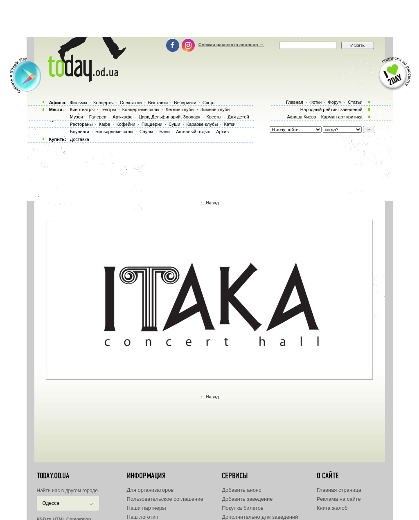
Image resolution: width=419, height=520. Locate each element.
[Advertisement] (209, 18)
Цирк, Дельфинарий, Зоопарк (169, 116)
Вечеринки (185, 102)
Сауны (146, 131)
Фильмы (78, 102)
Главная (294, 102)
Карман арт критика (342, 116)
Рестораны (81, 124)
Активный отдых (193, 131)
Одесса (51, 503)
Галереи (97, 116)
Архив (222, 131)
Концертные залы (140, 109)
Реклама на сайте (339, 499)
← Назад (209, 202)
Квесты (213, 116)
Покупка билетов (243, 508)
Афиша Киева (301, 116)
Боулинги (79, 131)
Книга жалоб (332, 508)
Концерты (103, 102)
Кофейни (125, 124)
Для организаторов (150, 490)
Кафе (104, 124)
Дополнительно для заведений (260, 517)
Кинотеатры (82, 109)
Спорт (209, 102)
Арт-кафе (122, 116)
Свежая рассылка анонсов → (231, 44)
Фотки (315, 102)
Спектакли (131, 102)
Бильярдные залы (114, 131)
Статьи (355, 102)
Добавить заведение (247, 499)
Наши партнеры (146, 508)
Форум (334, 102)
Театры (108, 109)
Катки (229, 124)
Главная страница (339, 490)
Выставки (158, 102)
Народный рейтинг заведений (331, 109)
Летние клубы (179, 109)
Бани (164, 131)
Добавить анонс (241, 490)
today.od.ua (53, 475)
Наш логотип (142, 517)
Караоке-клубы (202, 124)
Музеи (76, 116)
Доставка (79, 139)
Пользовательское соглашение (165, 499)
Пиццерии (152, 124)
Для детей (238, 116)
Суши (174, 124)
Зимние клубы (215, 109)
